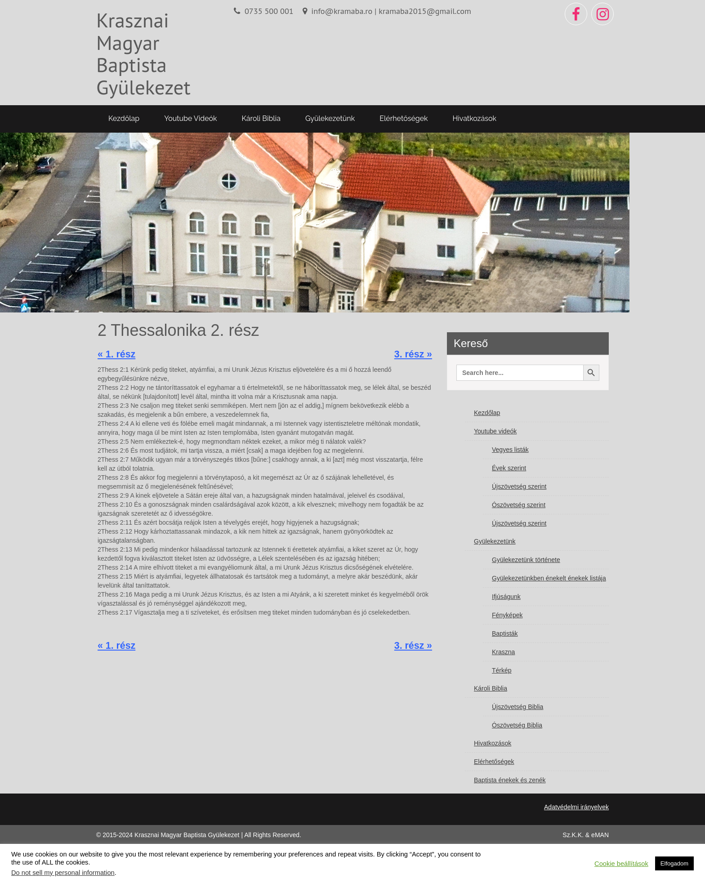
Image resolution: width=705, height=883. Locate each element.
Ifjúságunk (506, 596)
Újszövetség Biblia (517, 706)
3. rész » (413, 354)
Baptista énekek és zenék (510, 780)
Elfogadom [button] (674, 863)
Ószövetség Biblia (517, 725)
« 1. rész (116, 354)
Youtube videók (190, 118)
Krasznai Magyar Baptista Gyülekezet (143, 53)
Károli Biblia (261, 118)
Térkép (502, 670)
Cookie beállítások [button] (621, 863)
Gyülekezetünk (330, 118)
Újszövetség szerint (519, 486)
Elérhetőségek (403, 118)
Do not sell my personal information (63, 872)
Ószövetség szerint (518, 504)
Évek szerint (509, 468)
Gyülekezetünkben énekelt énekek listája (549, 578)
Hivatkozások (474, 118)
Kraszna (503, 652)
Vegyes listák (510, 449)
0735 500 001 (269, 10)
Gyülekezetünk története (526, 559)
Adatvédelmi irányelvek (576, 807)
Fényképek (507, 615)
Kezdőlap (123, 118)
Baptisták (505, 633)
